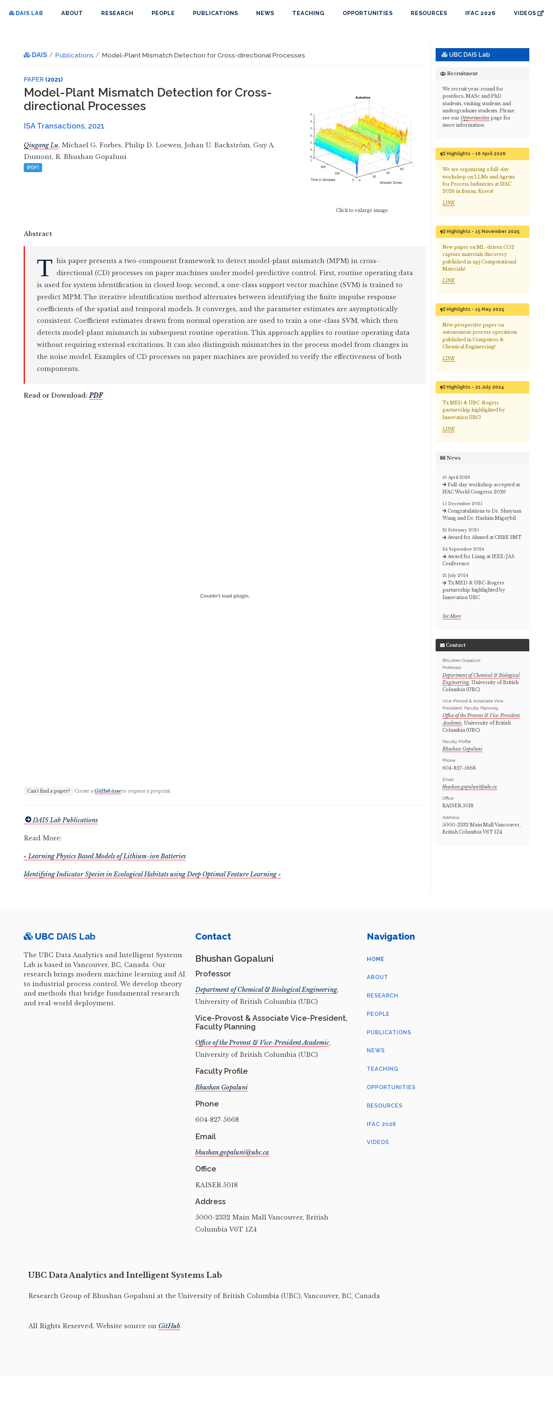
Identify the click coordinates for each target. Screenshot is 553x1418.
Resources (429, 13)
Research (117, 13)
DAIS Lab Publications (61, 820)
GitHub (169, 1326)
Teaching (308, 13)
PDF (96, 395)
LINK (448, 203)
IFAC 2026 (480, 13)
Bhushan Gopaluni (462, 749)
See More (451, 616)
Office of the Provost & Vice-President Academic (262, 1042)
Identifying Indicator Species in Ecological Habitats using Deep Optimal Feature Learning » (152, 874)
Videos (529, 13)
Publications (215, 13)
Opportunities (368, 13)
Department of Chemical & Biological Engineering (266, 989)
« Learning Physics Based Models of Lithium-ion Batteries (105, 856)
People (163, 13)
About (72, 13)
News (265, 13)
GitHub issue (107, 791)
